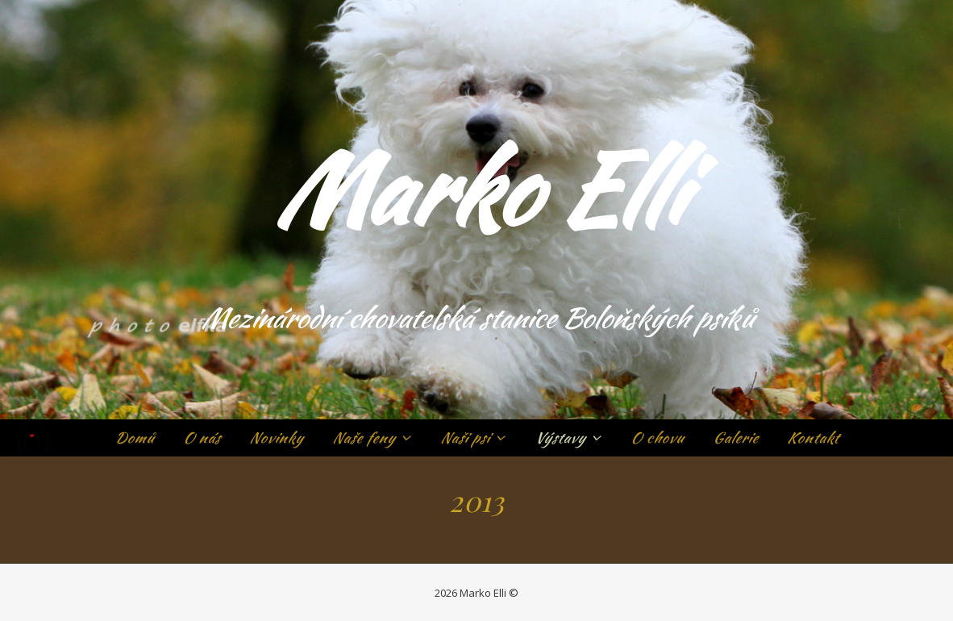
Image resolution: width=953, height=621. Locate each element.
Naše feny (363, 437)
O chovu (657, 437)
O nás (201, 437)
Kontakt (813, 437)
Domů (134, 437)
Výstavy (560, 437)
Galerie (735, 437)
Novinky (276, 437)
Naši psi (464, 437)
